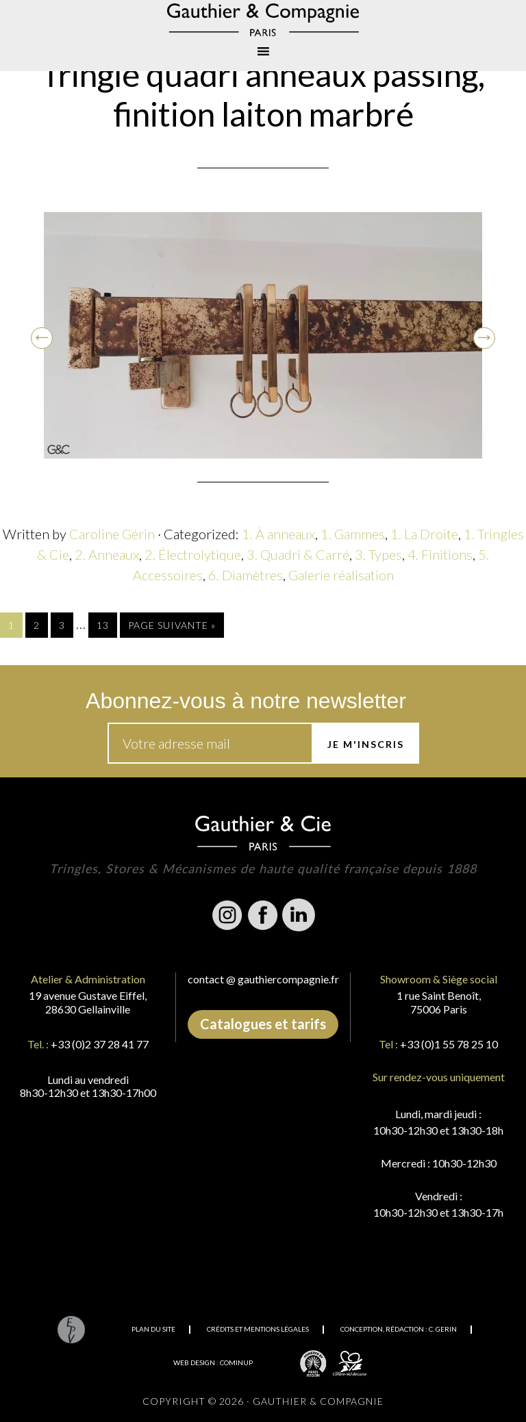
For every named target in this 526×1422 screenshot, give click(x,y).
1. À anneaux (278, 534)
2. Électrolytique (193, 554)
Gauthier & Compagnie (263, 19)
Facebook (263, 915)
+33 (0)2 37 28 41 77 (100, 1043)
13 (103, 625)
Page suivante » (172, 625)
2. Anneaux (107, 554)
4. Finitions (440, 554)
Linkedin (298, 915)
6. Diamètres (245, 575)
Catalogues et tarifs (263, 1024)
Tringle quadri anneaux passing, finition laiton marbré (263, 94)
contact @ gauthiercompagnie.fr (263, 978)
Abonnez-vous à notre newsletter (246, 700)
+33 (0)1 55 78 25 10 (449, 1043)
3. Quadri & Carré (298, 554)
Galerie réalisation (341, 575)
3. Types (378, 554)
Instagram (227, 915)
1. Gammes (353, 534)
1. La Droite (424, 534)
